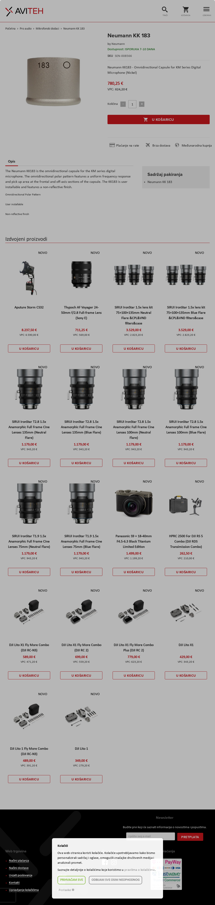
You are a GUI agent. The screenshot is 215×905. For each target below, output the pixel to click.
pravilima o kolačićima (139, 870)
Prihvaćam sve (71, 880)
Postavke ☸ (66, 890)
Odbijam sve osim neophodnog (115, 880)
